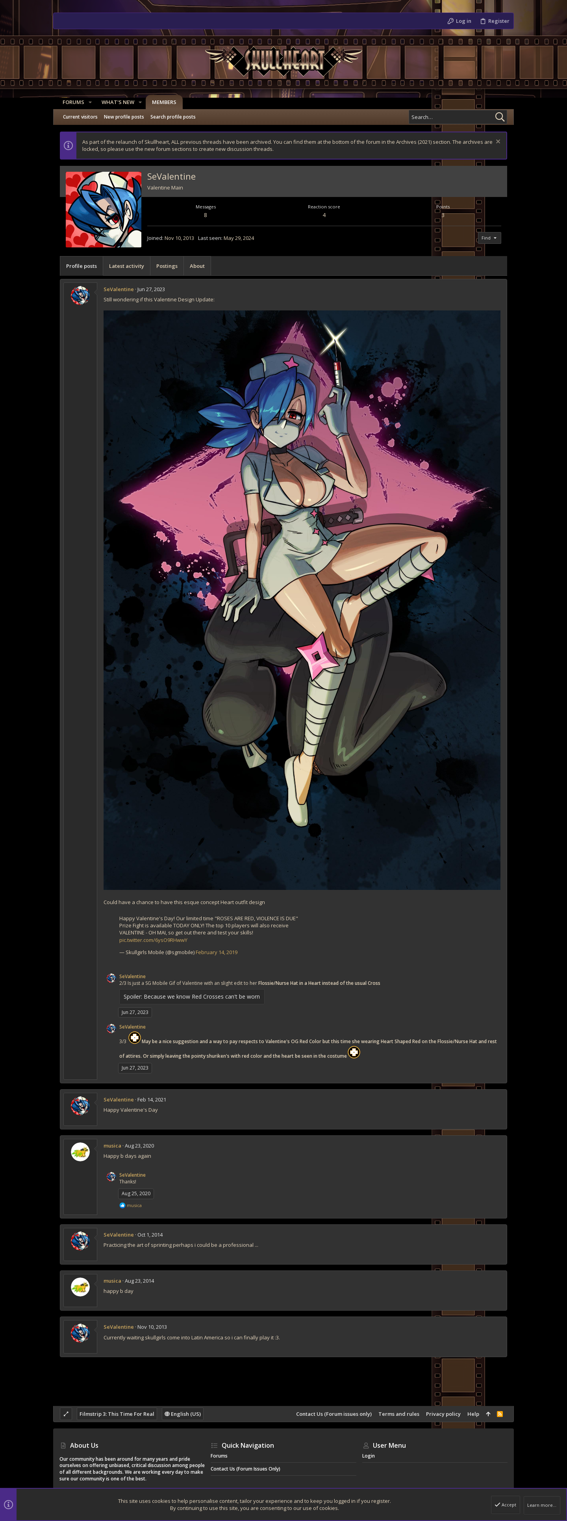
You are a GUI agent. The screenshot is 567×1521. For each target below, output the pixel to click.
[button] (87, 102)
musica (112, 1145)
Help (473, 1413)
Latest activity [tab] (126, 265)
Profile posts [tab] (81, 265)
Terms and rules (398, 1413)
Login (368, 1455)
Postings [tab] (167, 265)
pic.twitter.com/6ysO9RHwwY (153, 939)
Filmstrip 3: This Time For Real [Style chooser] (117, 1413)
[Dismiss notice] (497, 142)
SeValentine (119, 289)
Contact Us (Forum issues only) (334, 1413)
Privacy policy (443, 1413)
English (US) (183, 1413)
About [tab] (197, 265)
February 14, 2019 (216, 952)
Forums (219, 1455)
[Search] (458, 117)
